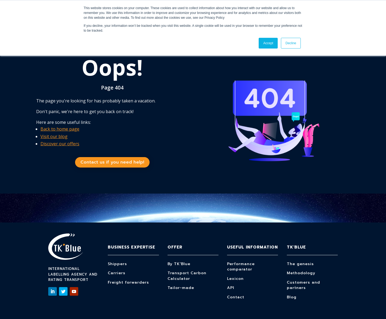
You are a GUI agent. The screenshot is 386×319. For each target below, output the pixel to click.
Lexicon (235, 278)
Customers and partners (303, 285)
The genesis (300, 264)
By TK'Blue (179, 264)
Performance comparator (241, 266)
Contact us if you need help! (112, 162)
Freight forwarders (128, 282)
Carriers (116, 273)
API (230, 288)
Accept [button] (268, 43)
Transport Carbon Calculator (187, 275)
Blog (291, 297)
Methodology (301, 273)
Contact (235, 297)
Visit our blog (54, 136)
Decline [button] (290, 43)
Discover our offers (59, 144)
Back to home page (59, 129)
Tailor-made (181, 288)
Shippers (117, 264)
